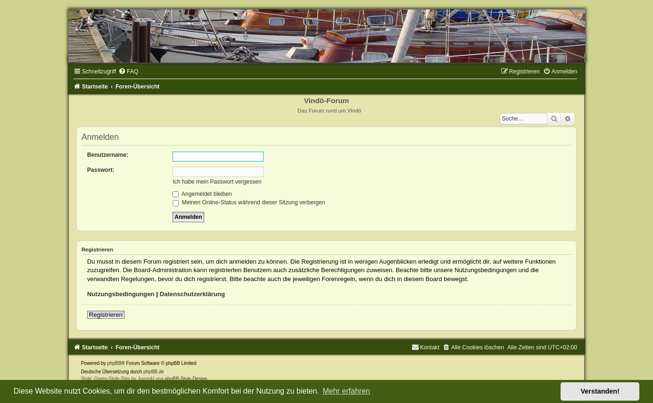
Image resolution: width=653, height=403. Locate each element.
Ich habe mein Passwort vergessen (217, 181)
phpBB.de (153, 371)
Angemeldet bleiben (202, 194)
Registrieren (106, 314)
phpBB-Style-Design (186, 378)
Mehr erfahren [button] (346, 391)
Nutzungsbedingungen (121, 294)
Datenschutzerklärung (192, 294)
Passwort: (101, 170)
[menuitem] (128, 71)
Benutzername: (107, 155)
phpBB (114, 363)
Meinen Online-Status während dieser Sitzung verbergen (249, 202)
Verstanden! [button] (600, 391)
